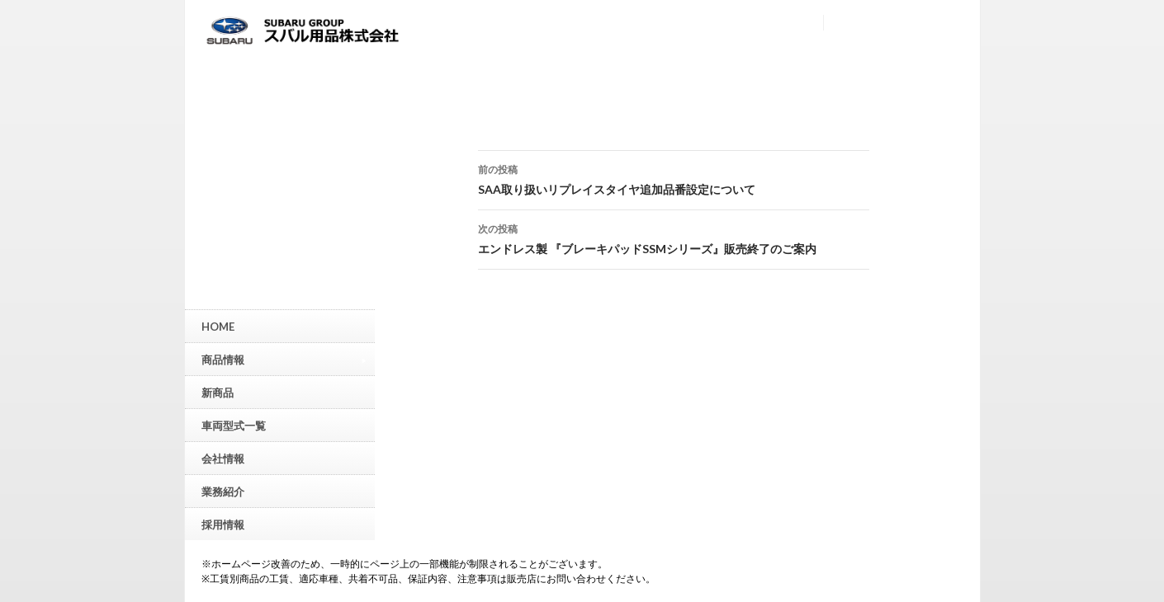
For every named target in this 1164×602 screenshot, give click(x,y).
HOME (217, 326)
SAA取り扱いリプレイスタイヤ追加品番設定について (673, 178)
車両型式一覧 (233, 425)
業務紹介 (222, 491)
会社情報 (222, 458)
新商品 (217, 392)
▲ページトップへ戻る (1151, 466)
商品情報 (284, 359)
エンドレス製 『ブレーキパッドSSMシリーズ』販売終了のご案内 (673, 237)
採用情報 (222, 524)
